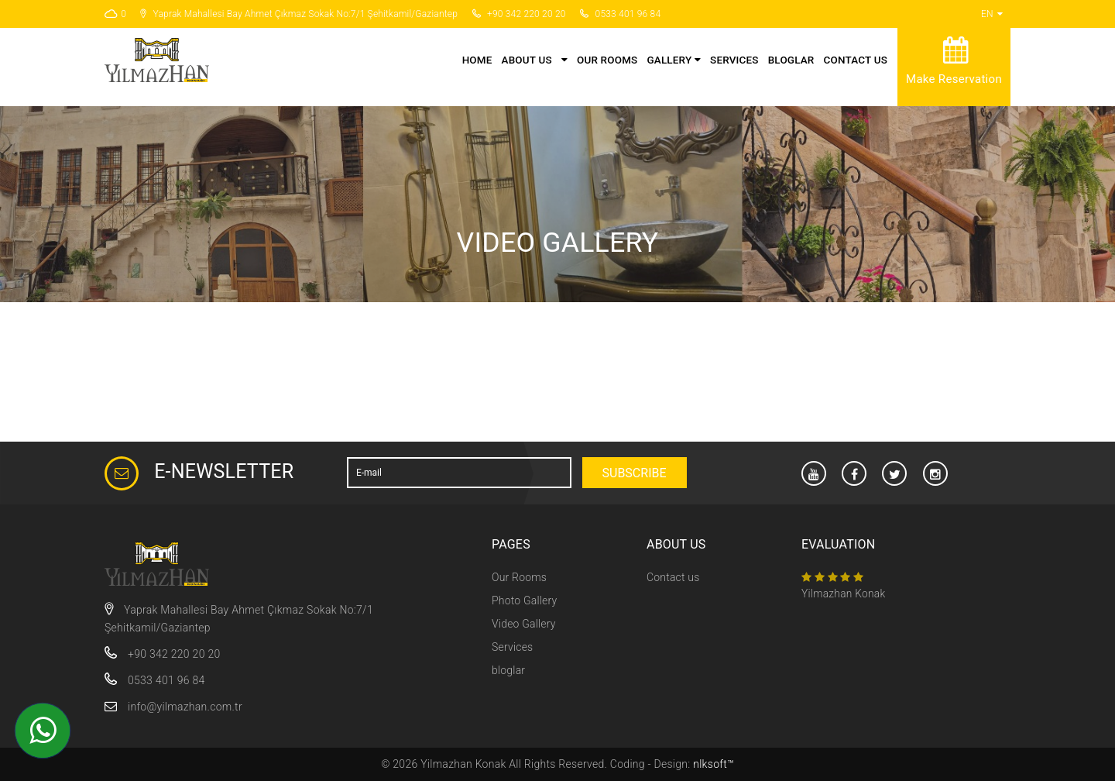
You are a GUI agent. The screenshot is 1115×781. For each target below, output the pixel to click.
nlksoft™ (713, 764)
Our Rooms (607, 60)
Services (734, 60)
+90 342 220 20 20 (162, 654)
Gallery (674, 60)
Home (477, 60)
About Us (527, 60)
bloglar (791, 60)
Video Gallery (524, 624)
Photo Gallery (524, 600)
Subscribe (634, 473)
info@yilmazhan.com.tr (185, 706)
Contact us (855, 60)
